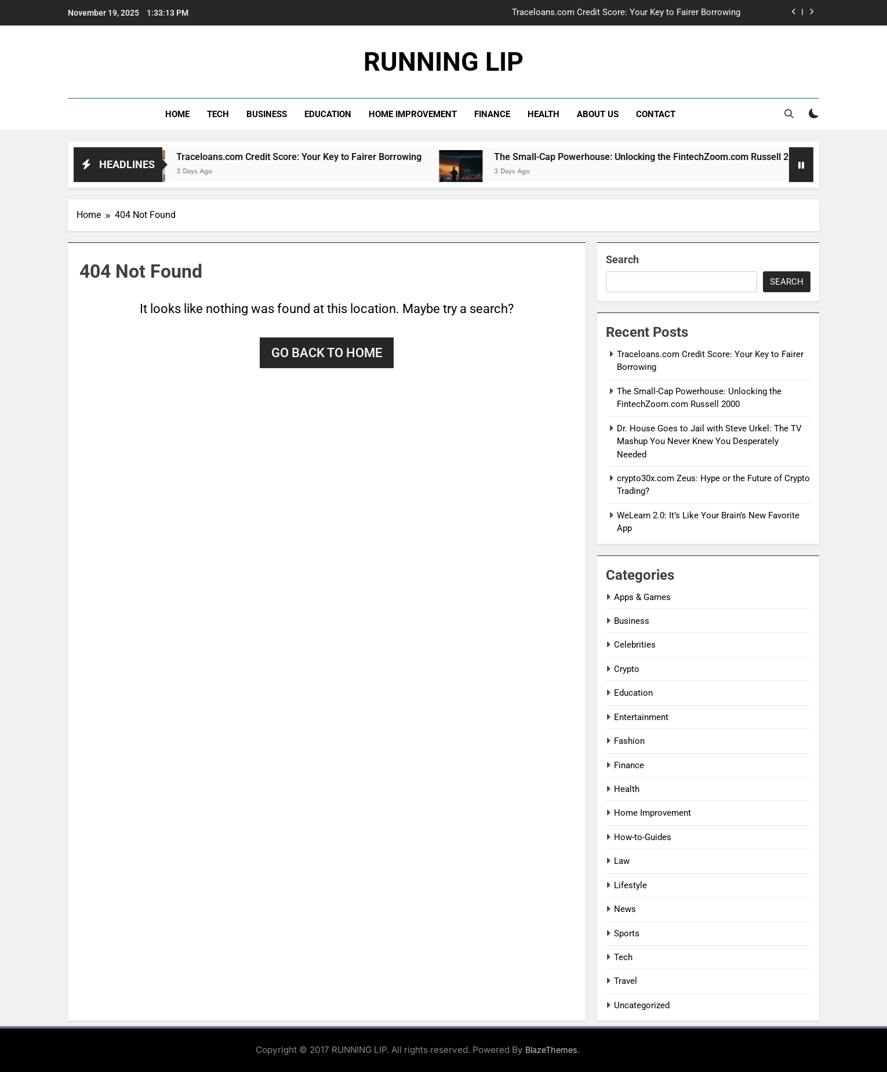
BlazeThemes (551, 1050)
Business (266, 114)
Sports (626, 933)
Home (177, 114)
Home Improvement (413, 114)
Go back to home (326, 353)
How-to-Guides (642, 837)
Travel (625, 981)
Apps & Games (642, 597)
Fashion (629, 741)
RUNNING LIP (443, 61)
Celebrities (635, 644)
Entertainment (641, 717)
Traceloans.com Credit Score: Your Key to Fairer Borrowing (626, 12)
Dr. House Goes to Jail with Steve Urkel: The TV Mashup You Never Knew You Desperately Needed (709, 441)
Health (543, 114)
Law (622, 861)
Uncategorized (642, 1005)
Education (327, 114)
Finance (492, 114)
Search (622, 259)
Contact (655, 114)
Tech (218, 114)
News (625, 909)
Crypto (626, 669)
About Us (598, 114)
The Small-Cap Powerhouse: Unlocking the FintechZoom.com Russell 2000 (661, 156)
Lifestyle (630, 885)
